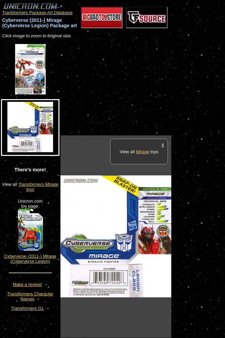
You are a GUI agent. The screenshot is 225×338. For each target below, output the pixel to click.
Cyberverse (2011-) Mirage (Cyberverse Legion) (30, 259)
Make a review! (27, 284)
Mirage (142, 151)
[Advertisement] (139, 87)
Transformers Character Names (30, 296)
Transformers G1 (27, 308)
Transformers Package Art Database (37, 12)
